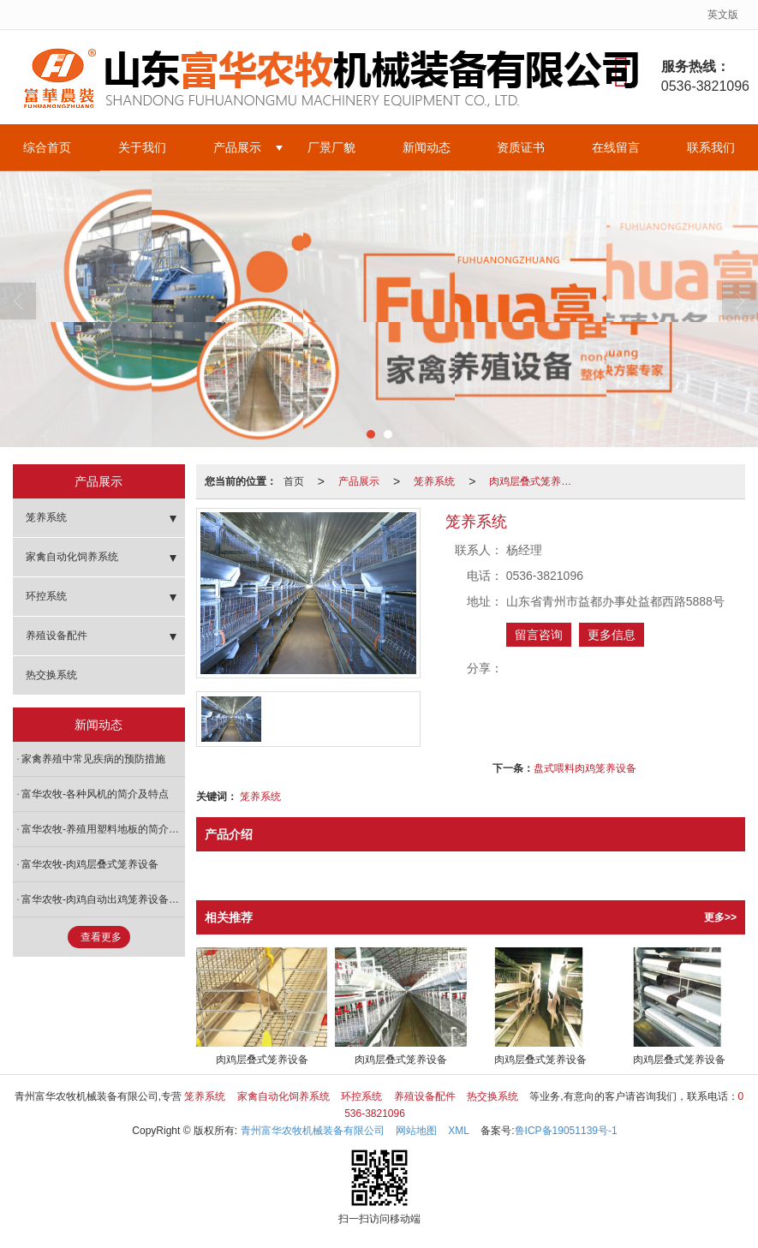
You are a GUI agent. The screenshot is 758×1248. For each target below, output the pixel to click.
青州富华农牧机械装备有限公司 (313, 1131)
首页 (294, 481)
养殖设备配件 (56, 636)
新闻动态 (427, 147)
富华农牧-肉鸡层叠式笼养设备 (89, 864)
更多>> (720, 917)
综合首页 (47, 147)
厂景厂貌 (331, 147)
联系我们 (711, 147)
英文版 (722, 15)
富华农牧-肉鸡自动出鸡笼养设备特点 (103, 899)
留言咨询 (539, 635)
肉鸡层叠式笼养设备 (535, 481)
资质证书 (521, 147)
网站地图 (416, 1131)
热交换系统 (51, 675)
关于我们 (142, 147)
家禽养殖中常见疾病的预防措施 (93, 759)
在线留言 (616, 147)
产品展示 (237, 147)
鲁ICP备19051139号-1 (566, 1131)
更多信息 (612, 635)
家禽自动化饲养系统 (72, 557)
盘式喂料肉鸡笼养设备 (585, 768)
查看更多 (101, 937)
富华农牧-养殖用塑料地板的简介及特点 (103, 829)
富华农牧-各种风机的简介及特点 (95, 794)
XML (458, 1131)
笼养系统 (434, 481)
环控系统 (46, 596)
